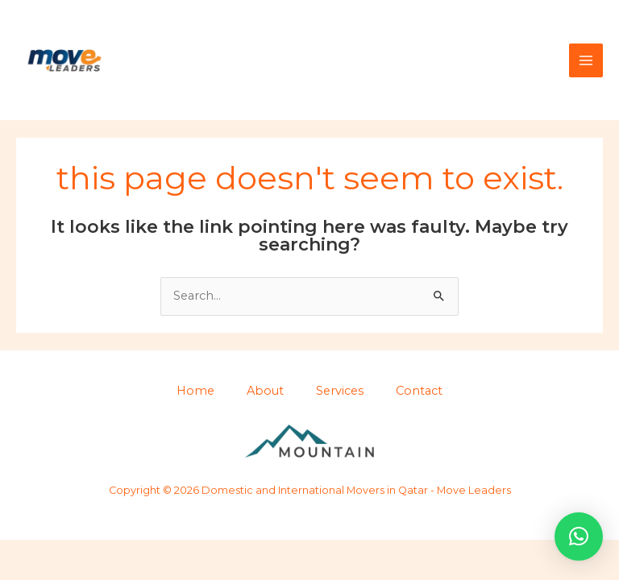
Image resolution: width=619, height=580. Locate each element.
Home (195, 390)
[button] (579, 536)
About (265, 390)
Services (340, 390)
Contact (419, 390)
